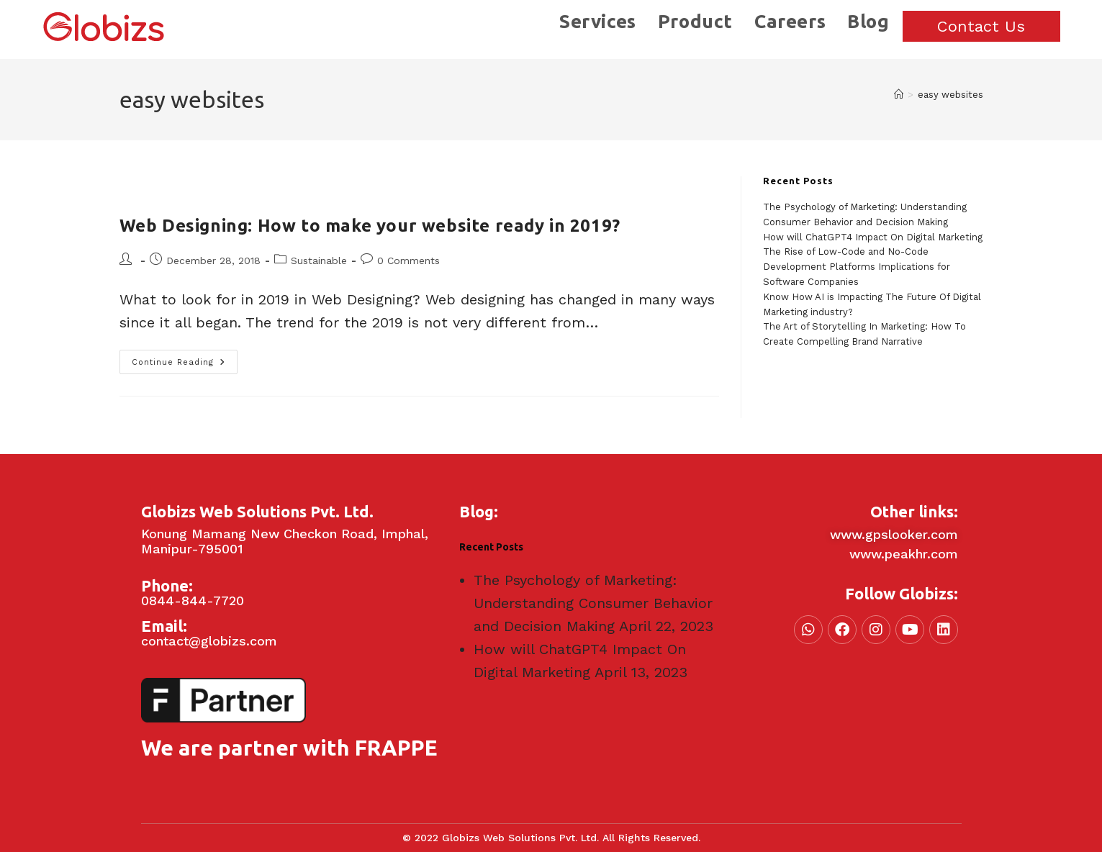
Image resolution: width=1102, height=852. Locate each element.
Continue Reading (185, 358)
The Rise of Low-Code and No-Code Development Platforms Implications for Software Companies (856, 266)
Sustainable (319, 260)
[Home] (898, 94)
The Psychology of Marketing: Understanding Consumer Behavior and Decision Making (593, 603)
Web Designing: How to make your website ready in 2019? (369, 225)
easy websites (950, 94)
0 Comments (408, 260)
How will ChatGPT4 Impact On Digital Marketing (873, 237)
